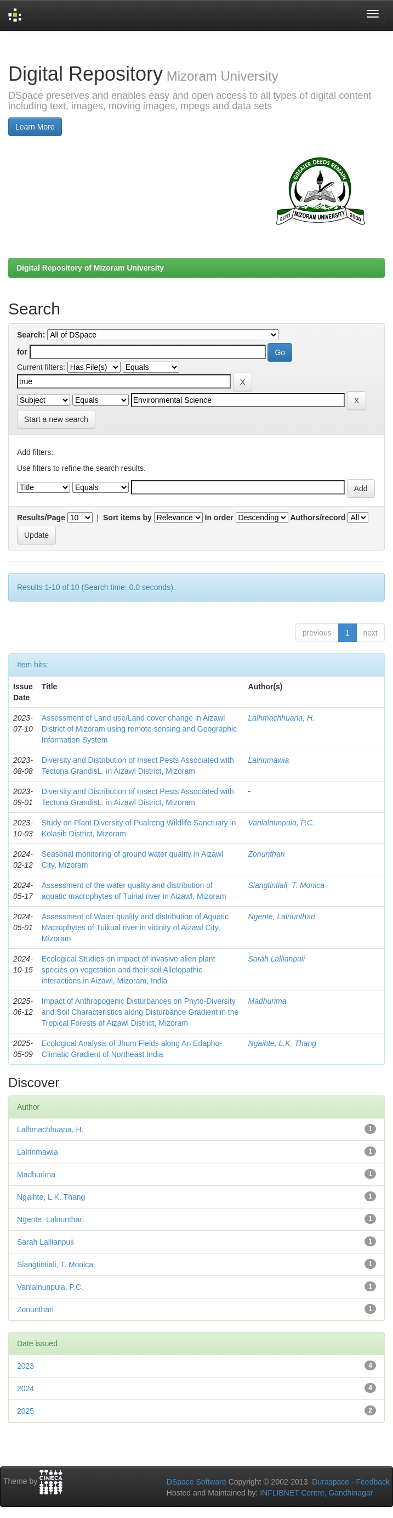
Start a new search (56, 419)
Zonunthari (266, 854)
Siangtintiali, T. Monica (286, 885)
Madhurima (267, 1001)
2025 (25, 1411)
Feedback (373, 1481)
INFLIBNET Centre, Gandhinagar (315, 1492)
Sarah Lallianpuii (276, 958)
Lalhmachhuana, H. (281, 717)
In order (219, 517)
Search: (31, 334)
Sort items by (127, 517)
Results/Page (41, 517)
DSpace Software (196, 1481)
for (22, 351)
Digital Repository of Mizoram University (90, 267)
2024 (25, 1388)
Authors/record (317, 517)
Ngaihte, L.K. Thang (282, 1043)
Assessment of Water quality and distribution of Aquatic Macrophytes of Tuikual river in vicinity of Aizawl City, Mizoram (135, 927)
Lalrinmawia (268, 760)
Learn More (35, 126)
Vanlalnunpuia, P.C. (281, 822)
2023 (25, 1366)
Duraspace (330, 1481)
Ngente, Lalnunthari (281, 916)
